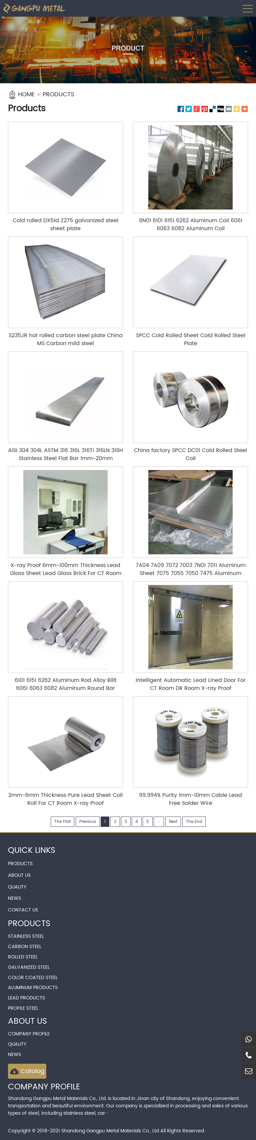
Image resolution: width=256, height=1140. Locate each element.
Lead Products (26, 998)
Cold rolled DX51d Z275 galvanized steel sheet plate (65, 224)
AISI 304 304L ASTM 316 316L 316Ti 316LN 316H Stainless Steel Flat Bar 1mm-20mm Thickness (65, 458)
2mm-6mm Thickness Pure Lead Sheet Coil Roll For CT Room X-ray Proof (65, 799)
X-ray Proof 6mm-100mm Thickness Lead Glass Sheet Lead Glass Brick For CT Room (65, 569)
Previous (87, 822)
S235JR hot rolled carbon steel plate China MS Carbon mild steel (66, 339)
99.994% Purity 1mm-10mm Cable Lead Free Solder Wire (190, 799)
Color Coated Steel (33, 977)
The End (194, 822)
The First (62, 822)
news (14, 1054)
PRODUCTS (58, 94)
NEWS (14, 898)
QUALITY (17, 887)
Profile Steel (23, 1008)
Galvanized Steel (29, 967)
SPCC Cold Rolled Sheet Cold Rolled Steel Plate (190, 339)
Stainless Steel (26, 936)
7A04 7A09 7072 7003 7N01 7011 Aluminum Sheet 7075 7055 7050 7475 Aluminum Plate (191, 573)
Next (173, 822)
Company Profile (29, 1034)
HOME (26, 94)
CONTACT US (23, 910)
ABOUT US (19, 875)
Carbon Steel (24, 946)
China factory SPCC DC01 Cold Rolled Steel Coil (190, 454)
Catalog (27, 1071)
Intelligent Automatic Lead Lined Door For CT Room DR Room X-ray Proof (191, 684)
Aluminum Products (33, 987)
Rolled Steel (23, 957)
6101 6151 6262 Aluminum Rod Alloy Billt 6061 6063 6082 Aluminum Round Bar (66, 684)
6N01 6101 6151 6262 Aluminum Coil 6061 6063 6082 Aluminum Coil (190, 224)
